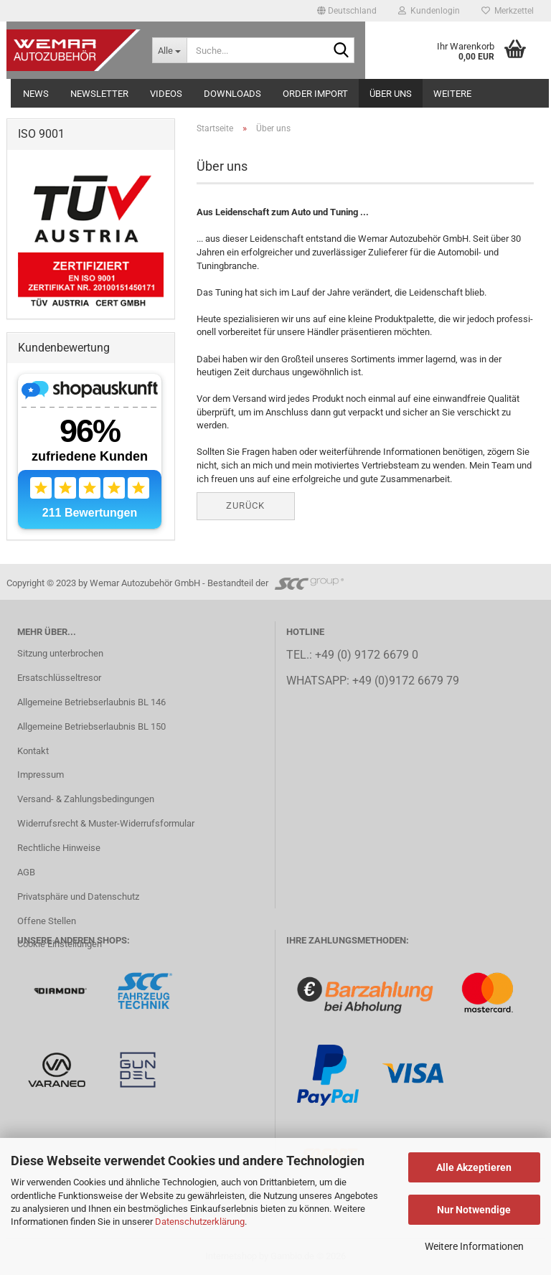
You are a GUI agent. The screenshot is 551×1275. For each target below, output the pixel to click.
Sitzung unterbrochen (60, 653)
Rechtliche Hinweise (58, 847)
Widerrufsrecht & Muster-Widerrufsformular (105, 823)
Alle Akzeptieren (474, 1167)
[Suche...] (169, 50)
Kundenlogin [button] (429, 11)
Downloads (232, 93)
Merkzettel (507, 11)
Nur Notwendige (474, 1209)
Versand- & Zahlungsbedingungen (85, 799)
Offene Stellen (46, 921)
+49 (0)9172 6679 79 (405, 680)
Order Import (315, 93)
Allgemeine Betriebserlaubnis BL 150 (91, 726)
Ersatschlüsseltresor (59, 677)
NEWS (36, 93)
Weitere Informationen (474, 1246)
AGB (26, 872)
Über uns (390, 93)
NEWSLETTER (99, 93)
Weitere (452, 93)
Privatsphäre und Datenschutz (78, 896)
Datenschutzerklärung (200, 1221)
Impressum (40, 774)
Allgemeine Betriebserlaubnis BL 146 (91, 702)
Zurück (245, 505)
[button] (346, 11)
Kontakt (33, 750)
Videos (166, 93)
